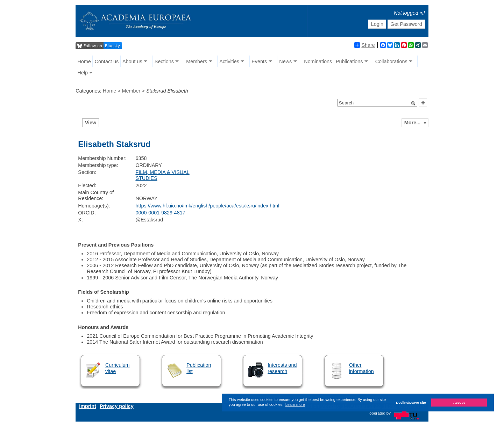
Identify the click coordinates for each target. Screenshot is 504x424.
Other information (361, 368)
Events (259, 61)
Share (364, 45)
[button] (413, 103)
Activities (229, 61)
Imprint (87, 406)
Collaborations (391, 61)
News (285, 61)
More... (412, 122)
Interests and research (282, 368)
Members (196, 61)
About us (132, 61)
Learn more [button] (295, 404)
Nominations (318, 61)
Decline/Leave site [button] (411, 402)
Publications (349, 61)
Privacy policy (117, 406)
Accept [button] (459, 402)
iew (91, 122)
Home (84, 61)
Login (377, 24)
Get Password (406, 24)
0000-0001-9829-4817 (160, 212)
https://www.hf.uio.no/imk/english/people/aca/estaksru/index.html (207, 206)
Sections (164, 61)
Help (82, 72)
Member (131, 91)
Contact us (106, 61)
